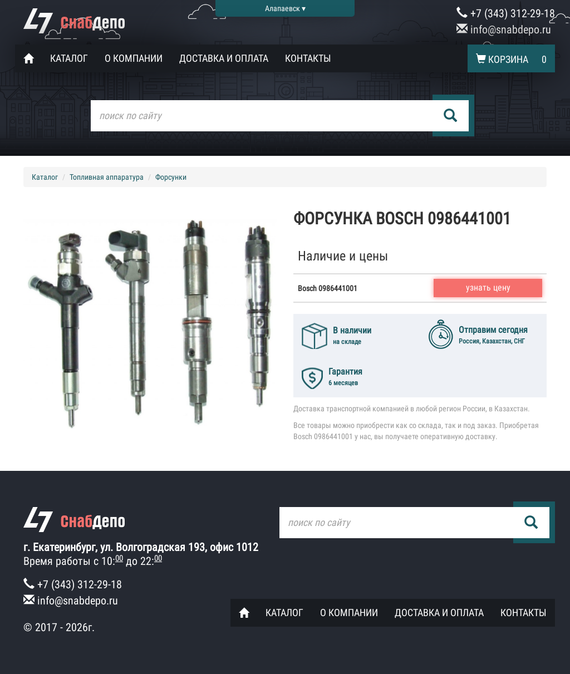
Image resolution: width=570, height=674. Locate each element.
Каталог (69, 58)
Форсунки (170, 177)
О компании (134, 58)
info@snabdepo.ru (503, 29)
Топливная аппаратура (107, 177)
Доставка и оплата (223, 58)
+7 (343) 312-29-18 (505, 13)
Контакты (308, 58)
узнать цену (488, 287)
